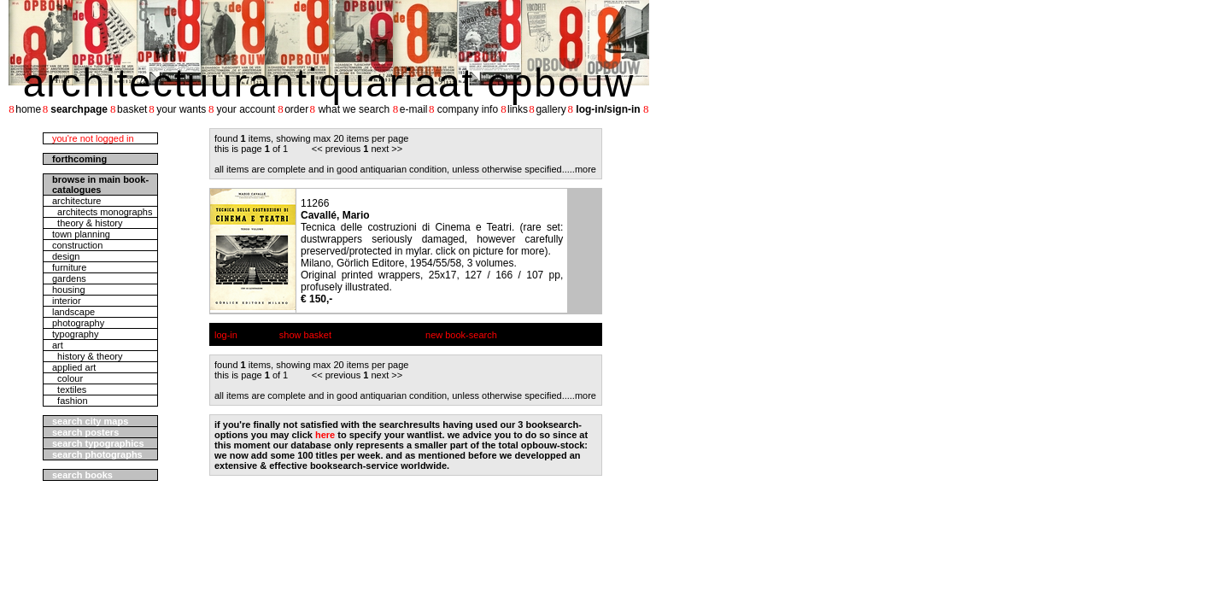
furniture (69, 267)
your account (245, 109)
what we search (354, 109)
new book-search (461, 335)
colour (67, 378)
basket (132, 109)
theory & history (87, 223)
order (296, 109)
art (57, 345)
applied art (74, 367)
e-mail (414, 109)
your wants (181, 109)
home (28, 109)
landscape (73, 312)
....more (580, 169)
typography (75, 334)
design (65, 256)
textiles (69, 389)
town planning (81, 234)
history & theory (87, 356)
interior (66, 301)
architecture (76, 201)
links (517, 109)
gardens (69, 278)
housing (68, 289)
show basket (305, 335)
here (325, 435)
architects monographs (102, 212)
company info (467, 109)
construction (77, 245)
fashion (70, 400)
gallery (550, 109)
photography (78, 323)
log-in (225, 335)
